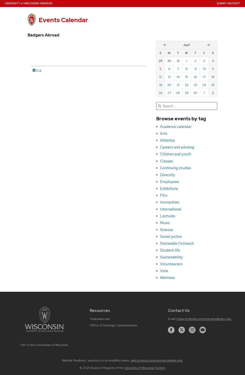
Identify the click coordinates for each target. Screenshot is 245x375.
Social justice (171, 236)
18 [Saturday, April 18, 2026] (213, 77)
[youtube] (202, 330)
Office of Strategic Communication (113, 325)
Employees (169, 181)
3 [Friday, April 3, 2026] (204, 61)
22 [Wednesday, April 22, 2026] (186, 85)
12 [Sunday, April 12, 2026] (160, 77)
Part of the (44, 345)
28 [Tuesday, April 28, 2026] (178, 93)
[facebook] (171, 330)
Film (164, 195)
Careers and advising (177, 147)
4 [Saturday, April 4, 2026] (213, 61)
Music (165, 222)
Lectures (167, 215)
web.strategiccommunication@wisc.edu (157, 360)
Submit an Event (228, 3)
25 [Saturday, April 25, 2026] (213, 85)
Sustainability (171, 257)
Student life (170, 250)
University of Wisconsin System (144, 368)
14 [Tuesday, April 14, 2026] (178, 77)
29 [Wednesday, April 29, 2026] (186, 93)
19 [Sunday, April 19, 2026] (160, 85)
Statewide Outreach (177, 243)
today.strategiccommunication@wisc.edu (204, 319)
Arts (163, 133)
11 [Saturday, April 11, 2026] (213, 69)
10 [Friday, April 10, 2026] (204, 69)
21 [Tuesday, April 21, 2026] (178, 85)
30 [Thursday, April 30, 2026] (195, 93)
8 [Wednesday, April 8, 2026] (187, 69)
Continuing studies (175, 167)
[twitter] (181, 330)
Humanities (169, 202)
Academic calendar (176, 126)
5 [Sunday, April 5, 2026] (160, 69)
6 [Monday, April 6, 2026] (169, 69)
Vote (164, 270)
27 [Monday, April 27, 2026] (169, 93)
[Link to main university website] (44, 333)
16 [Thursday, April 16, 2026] (195, 77)
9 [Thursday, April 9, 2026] (195, 69)
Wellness (167, 277)
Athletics (167, 140)
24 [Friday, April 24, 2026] (204, 85)
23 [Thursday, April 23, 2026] (195, 85)
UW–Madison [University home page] (28, 3)
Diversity (167, 174)
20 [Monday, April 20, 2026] (169, 85)
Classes (166, 161)
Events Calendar (63, 20)
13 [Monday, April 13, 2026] (169, 77)
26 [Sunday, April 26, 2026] (160, 93)
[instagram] (192, 330)
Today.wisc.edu (100, 319)
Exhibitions (169, 188)
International (170, 209)
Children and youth (175, 154)
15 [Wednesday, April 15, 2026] (186, 77)
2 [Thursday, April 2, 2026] (195, 61)
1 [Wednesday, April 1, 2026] (186, 61)
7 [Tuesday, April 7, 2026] (178, 69)
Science (166, 229)
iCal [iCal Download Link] (36, 71)
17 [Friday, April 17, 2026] (204, 77)
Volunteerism (171, 263)
